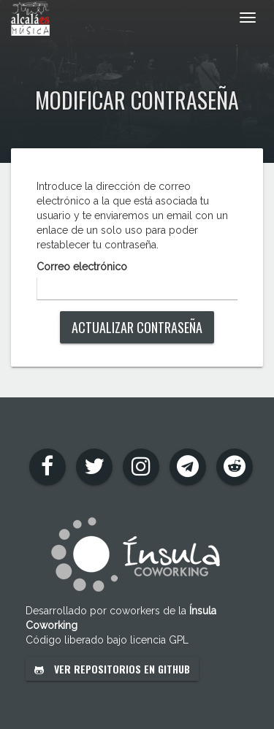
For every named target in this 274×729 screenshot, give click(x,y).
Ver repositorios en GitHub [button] (112, 668)
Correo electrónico (82, 266)
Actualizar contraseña (137, 327)
